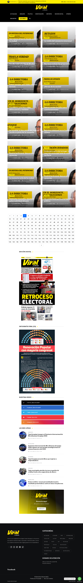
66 (54, 225)
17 (73, 215)
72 (10, 229)
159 (65, 242)
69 (65, 225)
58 (24, 225)
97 (35, 232)
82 (47, 229)
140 (62, 238)
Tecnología (31, 479)
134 (39, 238)
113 (28, 235)
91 (13, 232)
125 (73, 235)
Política (30, 14)
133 (36, 238)
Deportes (49, 14)
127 (13, 238)
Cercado (30, 468)
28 (47, 219)
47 (50, 222)
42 (32, 222)
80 (39, 229)
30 (54, 219)
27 (43, 219)
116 (39, 235)
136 (47, 238)
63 (43, 225)
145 (13, 242)
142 (69, 238)
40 (24, 222)
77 (28, 229)
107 (73, 232)
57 (21, 225)
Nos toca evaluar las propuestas (57, 64)
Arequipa (22, 14)
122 (62, 235)
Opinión (68, 14)
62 (39, 225)
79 (35, 229)
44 (39, 222)
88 (69, 229)
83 (50, 229)
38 (17, 222)
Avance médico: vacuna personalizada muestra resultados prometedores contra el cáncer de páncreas (45, 482)
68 (61, 225)
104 (62, 232)
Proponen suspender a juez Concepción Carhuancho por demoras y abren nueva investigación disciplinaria (32, 2)
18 (10, 219)
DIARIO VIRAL (17, 43)
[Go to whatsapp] (79, 579)
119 (50, 235)
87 (65, 229)
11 (50, 215)
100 (47, 232)
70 (69, 225)
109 (13, 235)
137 (50, 238)
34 (69, 219)
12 (54, 215)
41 (28, 222)
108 (10, 235)
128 (17, 238)
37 (13, 222)
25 (35, 219)
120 (54, 235)
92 (17, 232)
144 (10, 242)
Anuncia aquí (41, 503)
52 (69, 222)
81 (43, 229)
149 (28, 242)
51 (65, 222)
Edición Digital (59, 14)
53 (73, 222)
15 (65, 215)
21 (21, 219)
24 (32, 219)
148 (25, 242)
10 (47, 215)
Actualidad (13, 14)
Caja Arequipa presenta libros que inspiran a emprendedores (42, 459)
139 (58, 238)
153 (43, 242)
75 (21, 229)
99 (43, 232)
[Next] (41, 245)
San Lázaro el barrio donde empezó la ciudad (23, 40)
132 (32, 238)
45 (43, 222)
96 (32, 232)
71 (73, 225)
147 (21, 242)
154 (47, 242)
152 (39, 242)
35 (73, 219)
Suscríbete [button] (23, 18)
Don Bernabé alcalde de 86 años (22, 64)
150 (32, 242)
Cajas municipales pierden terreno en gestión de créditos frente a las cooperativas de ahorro (43, 471)
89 (73, 229)
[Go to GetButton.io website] (79, 581)
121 (58, 235)
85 (58, 229)
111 (21, 235)
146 (17, 242)
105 (65, 232)
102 (54, 232)
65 (50, 225)
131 (28, 238)
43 (35, 222)
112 (25, 235)
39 (21, 222)
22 (24, 219)
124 (69, 235)
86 (61, 229)
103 (58, 232)
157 (58, 242)
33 (65, 219)
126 (10, 238)
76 (24, 229)
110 (17, 235)
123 (65, 235)
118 (47, 235)
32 (61, 219)
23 (28, 219)
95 (28, 232)
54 (10, 225)
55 (13, 225)
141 (65, 238)
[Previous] (10, 215)
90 (10, 232)
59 (28, 225)
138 (54, 238)
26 (39, 219)
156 (54, 242)
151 (36, 242)
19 (13, 219)
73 (13, 229)
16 (69, 215)
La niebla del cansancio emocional (58, 41)
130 (25, 238)
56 (17, 225)
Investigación (39, 14)
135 (43, 238)
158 (62, 242)
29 (50, 219)
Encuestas (13, 18)
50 (61, 222)
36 (10, 222)
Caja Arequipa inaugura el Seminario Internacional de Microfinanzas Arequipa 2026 (45, 435)
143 (73, 238)
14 (62, 215)
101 (50, 232)
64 (47, 225)
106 (69, 232)
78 (32, 229)
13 (58, 215)
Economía (30, 456)
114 (32, 235)
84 (54, 229)
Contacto (42, 508)
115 (36, 235)
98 (39, 232)
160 (69, 242)
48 (54, 222)
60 (32, 225)
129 (21, 238)
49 (58, 222)
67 (58, 225)
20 (17, 219)
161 (73, 242)
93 (21, 232)
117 (43, 235)
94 (24, 232)
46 (47, 222)
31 (58, 219)
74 (17, 229)
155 (50, 242)
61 (35, 225)
